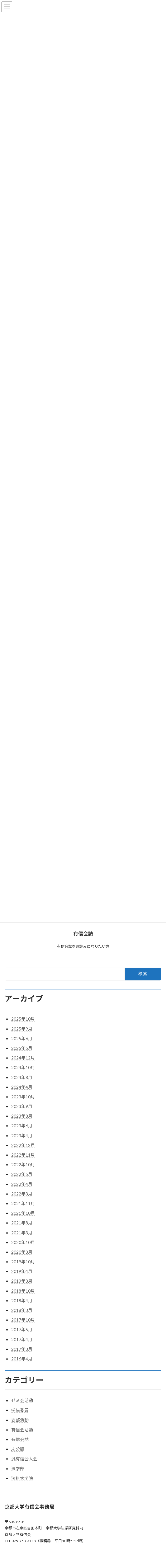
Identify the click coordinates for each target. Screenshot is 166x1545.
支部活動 (20, 1420)
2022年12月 (23, 1145)
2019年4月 (21, 1271)
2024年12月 (23, 1057)
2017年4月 (21, 1339)
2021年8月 (21, 1222)
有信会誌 (20, 1439)
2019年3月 (21, 1281)
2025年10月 (23, 1018)
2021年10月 (23, 1213)
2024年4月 (21, 1087)
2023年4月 (21, 1135)
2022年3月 (21, 1193)
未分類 (17, 1449)
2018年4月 (21, 1300)
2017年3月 (21, 1349)
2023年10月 (23, 1096)
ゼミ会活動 (22, 1400)
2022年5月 (21, 1174)
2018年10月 (23, 1291)
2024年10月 (23, 1067)
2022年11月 (23, 1155)
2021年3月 (21, 1232)
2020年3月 (21, 1252)
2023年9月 (21, 1106)
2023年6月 (21, 1125)
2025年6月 (21, 1038)
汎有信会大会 (24, 1458)
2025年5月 (21, 1048)
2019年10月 (23, 1261)
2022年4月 (21, 1184)
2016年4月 (21, 1358)
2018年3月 (21, 1310)
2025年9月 (21, 1028)
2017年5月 (21, 1329)
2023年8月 (21, 1116)
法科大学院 (22, 1478)
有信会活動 (22, 1429)
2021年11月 (23, 1203)
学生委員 (20, 1410)
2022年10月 (23, 1164)
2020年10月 (23, 1242)
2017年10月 (23, 1319)
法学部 (17, 1468)
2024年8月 (21, 1077)
